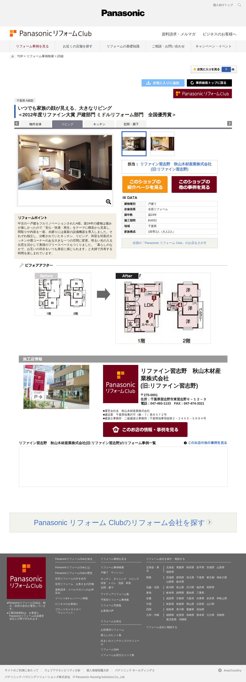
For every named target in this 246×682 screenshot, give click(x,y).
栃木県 (180, 581)
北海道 (170, 567)
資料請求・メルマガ (179, 34)
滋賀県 (170, 598)
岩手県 (200, 567)
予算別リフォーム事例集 (115, 599)
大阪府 (190, 598)
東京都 (210, 577)
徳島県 (170, 609)
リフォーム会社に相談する (161, 627)
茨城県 (170, 577)
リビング (134, 578)
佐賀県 (180, 615)
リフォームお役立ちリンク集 (117, 655)
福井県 (200, 587)
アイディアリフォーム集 (115, 594)
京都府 (180, 598)
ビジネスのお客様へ (219, 34)
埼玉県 (190, 577)
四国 (148, 609)
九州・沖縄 (152, 615)
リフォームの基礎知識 (123, 46)
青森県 (180, 567)
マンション (117, 572)
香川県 (180, 609)
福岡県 (170, 615)
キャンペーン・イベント (214, 46)
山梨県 (170, 581)
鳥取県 (170, 603)
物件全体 (35, 124)
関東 (148, 577)
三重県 (200, 592)
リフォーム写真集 (111, 605)
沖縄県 (183, 619)
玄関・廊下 (131, 124)
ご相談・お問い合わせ (168, 46)
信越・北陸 (152, 587)
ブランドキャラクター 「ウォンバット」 (68, 611)
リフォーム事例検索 (40, 56)
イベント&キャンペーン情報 (71, 598)
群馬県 (180, 577)
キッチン (99, 124)
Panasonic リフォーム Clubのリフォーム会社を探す (119, 523)
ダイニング (119, 578)
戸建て (104, 572)
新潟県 (170, 587)
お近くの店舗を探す (77, 46)
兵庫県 (200, 598)
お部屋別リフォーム (112, 629)
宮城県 (210, 567)
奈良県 (210, 598)
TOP (20, 56)
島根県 (180, 603)
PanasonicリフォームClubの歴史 (73, 573)
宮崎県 (220, 615)
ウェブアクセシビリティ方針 (62, 670)
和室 (128, 583)
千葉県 (200, 577)
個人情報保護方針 (97, 670)
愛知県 (190, 592)
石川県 (190, 587)
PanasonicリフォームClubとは (72, 567)
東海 (148, 592)
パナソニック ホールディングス (135, 670)
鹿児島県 (171, 619)
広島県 (200, 603)
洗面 (120, 583)
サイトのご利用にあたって (21, 670)
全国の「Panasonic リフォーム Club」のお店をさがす (170, 243)
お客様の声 (107, 610)
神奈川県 (222, 577)
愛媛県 (190, 609)
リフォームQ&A (110, 649)
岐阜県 (170, 592)
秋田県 (190, 567)
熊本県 (200, 615)
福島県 (170, 571)
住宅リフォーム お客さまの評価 (74, 584)
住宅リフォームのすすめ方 (70, 578)
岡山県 (190, 603)
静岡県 (180, 592)
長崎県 (190, 615)
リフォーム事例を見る (32, 46)
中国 (148, 603)
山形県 (220, 567)
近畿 (148, 598)
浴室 (103, 583)
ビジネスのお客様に (66, 603)
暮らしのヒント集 (111, 635)
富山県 (180, 587)
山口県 (210, 603)
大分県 (210, 615)
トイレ (112, 583)
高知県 (200, 609)
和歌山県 (222, 598)
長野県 (210, 587)
